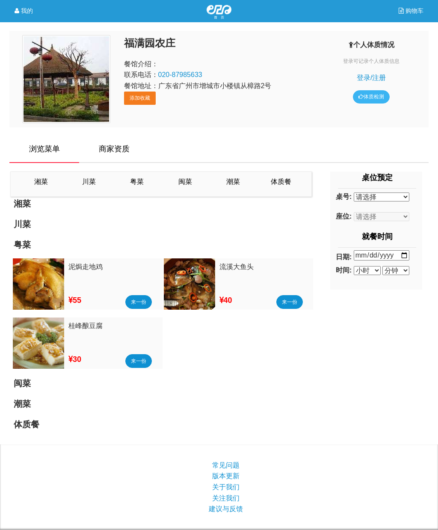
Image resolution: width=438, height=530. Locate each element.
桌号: (344, 196)
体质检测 (371, 97)
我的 (24, 11)
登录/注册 (371, 77)
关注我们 (226, 498)
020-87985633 (180, 74)
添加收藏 (140, 98)
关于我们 (226, 487)
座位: (344, 216)
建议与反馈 (226, 508)
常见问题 (226, 465)
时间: (344, 270)
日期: (344, 257)
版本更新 (226, 476)
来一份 (138, 302)
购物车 (413, 10)
